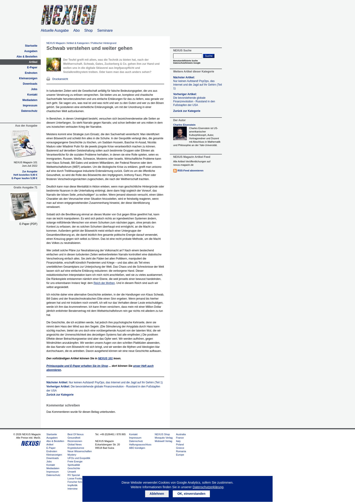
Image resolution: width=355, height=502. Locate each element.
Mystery (71, 454)
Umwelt (71, 471)
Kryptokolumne (75, 448)
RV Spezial (73, 475)
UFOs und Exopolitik (78, 458)
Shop (88, 30)
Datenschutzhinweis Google (186, 63)
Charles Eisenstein (184, 124)
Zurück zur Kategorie (60, 394)
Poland (180, 444)
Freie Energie (74, 461)
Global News (74, 444)
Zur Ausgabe (29, 171)
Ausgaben (30, 51)
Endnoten (31, 72)
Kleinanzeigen (28, 78)
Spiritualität (73, 465)
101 (105, 358)
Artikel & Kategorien (78, 43)
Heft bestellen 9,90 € (25, 174)
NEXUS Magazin (55, 43)
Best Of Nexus (75, 434)
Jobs (34, 89)
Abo (76, 30)
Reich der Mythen (104, 283)
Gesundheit (73, 437)
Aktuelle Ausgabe (55, 30)
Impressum (30, 105)
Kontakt (32, 94)
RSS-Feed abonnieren (190, 170)
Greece (180, 448)
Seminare (105, 30)
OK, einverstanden (191, 493)
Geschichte (73, 468)
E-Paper (32, 67)
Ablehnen (157, 493)
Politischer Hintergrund (103, 43)
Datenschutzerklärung (208, 487)
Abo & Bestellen (27, 56)
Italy (178, 441)
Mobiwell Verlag (163, 441)
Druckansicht (60, 79)
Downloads (30, 83)
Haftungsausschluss (140, 444)
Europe (180, 454)
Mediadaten (29, 100)
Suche (209, 56)
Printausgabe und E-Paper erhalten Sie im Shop (77, 365)
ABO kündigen (137, 448)
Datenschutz (29, 111)
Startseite (31, 45)
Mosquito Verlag (164, 437)
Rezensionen (74, 441)
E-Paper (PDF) (28, 224)
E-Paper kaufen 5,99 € (24, 178)
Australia (181, 434)
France (180, 437)
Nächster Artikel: (104, 382)
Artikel (33, 62)
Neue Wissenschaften (79, 451)
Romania (181, 451)
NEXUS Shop (162, 434)
